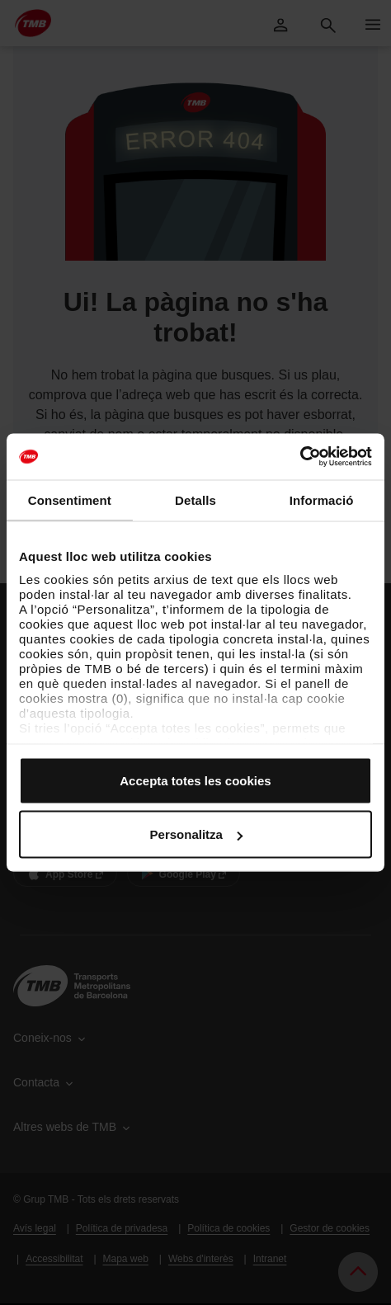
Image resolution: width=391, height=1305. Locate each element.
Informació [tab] (322, 499)
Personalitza (196, 834)
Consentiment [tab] (69, 499)
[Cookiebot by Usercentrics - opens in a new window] (300, 457)
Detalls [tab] (195, 499)
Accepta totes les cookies (195, 780)
